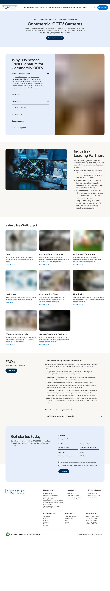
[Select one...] (89, 456)
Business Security (69, 7)
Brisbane (67, 540)
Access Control (48, 515)
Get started (64, 472)
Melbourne (68, 543)
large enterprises (34, 77)
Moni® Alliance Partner (31, 7)
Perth (66, 547)
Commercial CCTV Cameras (67, 19)
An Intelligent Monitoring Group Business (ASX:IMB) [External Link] (25, 584)
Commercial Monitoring (51, 536)
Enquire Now (102, 7)
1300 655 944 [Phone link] (39, 441)
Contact (89, 543)
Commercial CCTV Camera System (54, 509)
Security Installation (49, 505)
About (85, 7)
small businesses (21, 77)
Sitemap (89, 547)
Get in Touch (12, 371)
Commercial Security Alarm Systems (55, 512)
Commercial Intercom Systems (53, 519)
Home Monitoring (49, 540)
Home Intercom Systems (84, 505)
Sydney (67, 550)
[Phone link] (95, 7)
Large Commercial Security (52, 498)
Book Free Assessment (55, 38)
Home (34, 19)
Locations (79, 7)
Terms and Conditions (75, 466)
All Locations (69, 533)
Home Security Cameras (83, 502)
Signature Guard (45, 7)
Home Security (57, 7)
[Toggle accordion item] (30, 74)
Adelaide (68, 536)
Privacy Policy (93, 466)
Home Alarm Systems (83, 498)
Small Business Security (51, 502)
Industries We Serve (49, 522)
